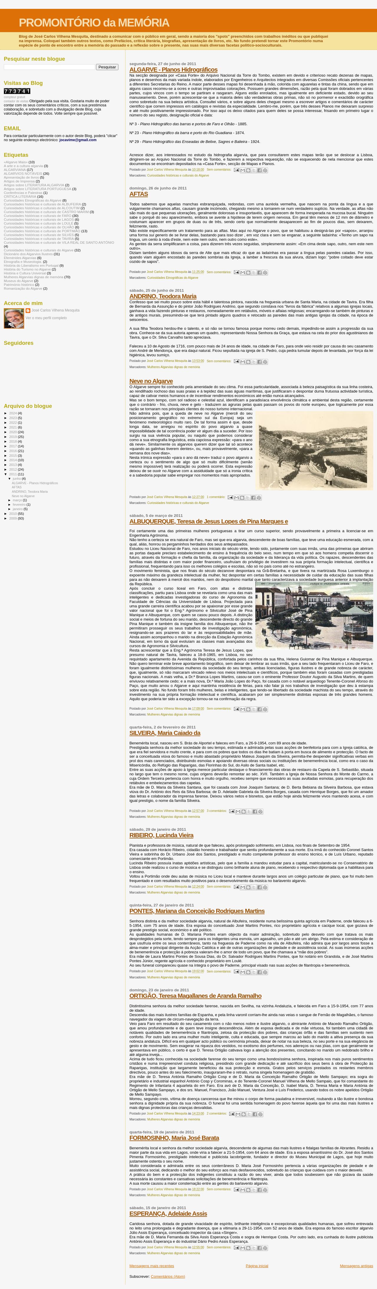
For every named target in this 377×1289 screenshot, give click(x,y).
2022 (13, 422)
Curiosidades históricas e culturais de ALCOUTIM (42, 208)
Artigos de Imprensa (19, 181)
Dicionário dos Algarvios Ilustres (28, 254)
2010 (13, 513)
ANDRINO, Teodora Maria (162, 296)
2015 (13, 455)
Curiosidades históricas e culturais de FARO (37, 215)
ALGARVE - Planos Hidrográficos (173, 69)
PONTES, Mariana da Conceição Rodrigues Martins (196, 910)
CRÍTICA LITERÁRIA (20, 196)
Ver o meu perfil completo (46, 318)
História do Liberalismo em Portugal (31, 265)
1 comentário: (216, 497)
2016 (13, 451)
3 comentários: (217, 810)
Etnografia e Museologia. (23, 261)
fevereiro (20, 504)
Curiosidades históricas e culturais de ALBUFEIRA (42, 204)
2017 (13, 446)
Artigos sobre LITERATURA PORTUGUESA (37, 189)
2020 (13, 432)
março (18, 500)
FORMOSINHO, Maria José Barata (174, 1137)
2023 (13, 418)
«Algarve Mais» (16, 162)
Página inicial (257, 1266)
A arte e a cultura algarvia (23, 166)
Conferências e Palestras (23, 192)
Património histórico (19, 284)
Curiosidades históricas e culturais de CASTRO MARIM (46, 212)
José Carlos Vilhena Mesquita (56, 310)
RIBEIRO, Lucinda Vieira (161, 835)
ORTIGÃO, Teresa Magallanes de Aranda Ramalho (195, 995)
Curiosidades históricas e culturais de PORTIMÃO (42, 231)
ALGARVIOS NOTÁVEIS (23, 173)
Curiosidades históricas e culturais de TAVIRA (39, 238)
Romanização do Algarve (23, 288)
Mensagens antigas (356, 1266)
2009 (13, 518)
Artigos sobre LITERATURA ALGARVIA (34, 185)
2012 (13, 469)
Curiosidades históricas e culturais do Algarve (178, 175)
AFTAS (138, 193)
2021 (13, 427)
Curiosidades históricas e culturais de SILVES (39, 235)
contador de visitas (16, 101)
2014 (13, 460)
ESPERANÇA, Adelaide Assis (168, 1213)
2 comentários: (217, 1113)
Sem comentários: (219, 169)
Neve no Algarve (151, 381)
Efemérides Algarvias (20, 258)
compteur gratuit (14, 97)
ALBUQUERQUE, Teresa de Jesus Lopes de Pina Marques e (208, 521)
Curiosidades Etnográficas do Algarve (172, 277)
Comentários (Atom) (168, 1276)
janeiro (18, 509)
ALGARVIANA (15, 170)
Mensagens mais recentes (151, 1266)
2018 (13, 441)
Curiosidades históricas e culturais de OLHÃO (39, 227)
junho (17, 478)
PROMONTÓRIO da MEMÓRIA (94, 22)
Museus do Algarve (18, 281)
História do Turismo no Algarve (27, 269)
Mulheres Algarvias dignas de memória (173, 367)
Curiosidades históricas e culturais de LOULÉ (38, 223)
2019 (13, 437)
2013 (13, 465)
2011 (13, 474)
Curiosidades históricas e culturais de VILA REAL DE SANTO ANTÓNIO (59, 242)
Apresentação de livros (21, 177)
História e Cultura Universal (25, 273)
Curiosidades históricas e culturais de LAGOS (39, 219)
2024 (13, 413)
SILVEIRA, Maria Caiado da (164, 732)
